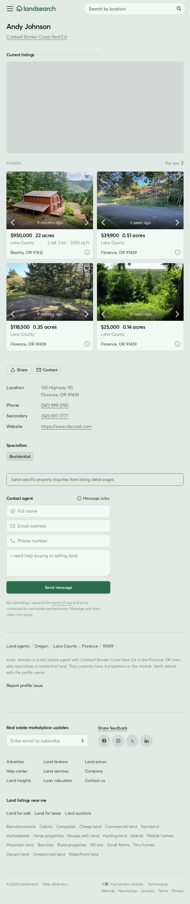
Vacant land (17, 854)
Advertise (15, 761)
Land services (56, 771)
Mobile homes (160, 835)
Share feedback (112, 727)
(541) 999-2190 (54, 405)
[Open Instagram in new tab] (118, 741)
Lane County (65, 646)
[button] (8, 8)
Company (94, 771)
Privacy (178, 890)
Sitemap (108, 890)
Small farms (118, 844)
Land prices (95, 761)
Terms (163, 890)
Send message (58, 587)
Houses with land (83, 835)
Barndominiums (21, 826)
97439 (108, 646)
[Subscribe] (82, 740)
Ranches (45, 844)
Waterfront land (83, 854)
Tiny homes (143, 844)
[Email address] (58, 526)
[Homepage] (35, 8)
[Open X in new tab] (132, 741)
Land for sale (18, 813)
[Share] (18, 369)
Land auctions (78, 813)
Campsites (65, 826)
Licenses (148, 890)
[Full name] (58, 511)
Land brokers (56, 761)
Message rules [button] (93, 498)
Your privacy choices (122, 884)
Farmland (150, 826)
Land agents (18, 646)
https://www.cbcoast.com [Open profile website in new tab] (66, 426)
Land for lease (48, 813)
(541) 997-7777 (54, 415)
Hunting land (115, 835)
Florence (90, 646)
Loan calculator (58, 780)
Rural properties (72, 844)
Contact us (95, 780)
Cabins (46, 826)
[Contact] (47, 369)
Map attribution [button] (55, 884)
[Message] (58, 563)
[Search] (179, 8)
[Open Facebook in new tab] (104, 741)
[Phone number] (58, 541)
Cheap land (90, 826)
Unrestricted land (49, 854)
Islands (137, 835)
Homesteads (17, 835)
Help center (16, 771)
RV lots (97, 844)
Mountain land (20, 844)
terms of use (62, 602)
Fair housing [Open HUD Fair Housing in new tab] (157, 884)
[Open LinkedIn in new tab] (146, 741)
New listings (127, 890)
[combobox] (135, 8)
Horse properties (48, 835)
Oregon (41, 646)
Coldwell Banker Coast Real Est (36, 36)
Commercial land (121, 826)
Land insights (18, 780)
